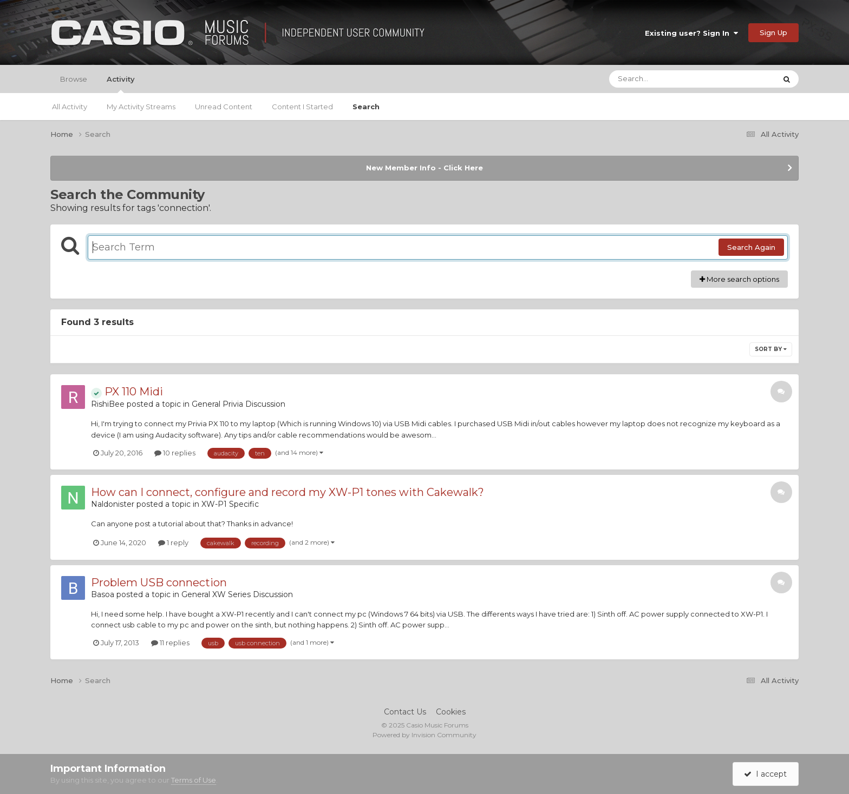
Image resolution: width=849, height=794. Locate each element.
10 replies (174, 452)
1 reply (173, 542)
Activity (121, 84)
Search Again (751, 247)
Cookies (451, 712)
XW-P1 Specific (230, 504)
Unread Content (223, 106)
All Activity (69, 106)
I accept (765, 774)
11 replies (170, 642)
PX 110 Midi (127, 391)
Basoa (102, 594)
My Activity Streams (141, 106)
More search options (739, 279)
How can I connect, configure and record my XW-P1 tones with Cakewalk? (287, 492)
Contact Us (405, 712)
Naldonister (112, 504)
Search (366, 106)
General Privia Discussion (238, 404)
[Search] (662, 79)
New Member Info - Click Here (424, 167)
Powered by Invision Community (424, 735)
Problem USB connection (159, 582)
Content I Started (302, 106)
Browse (73, 79)
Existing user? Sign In (691, 33)
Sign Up (773, 32)
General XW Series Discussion (237, 594)
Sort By (771, 349)
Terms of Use (193, 780)
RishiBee (108, 404)
